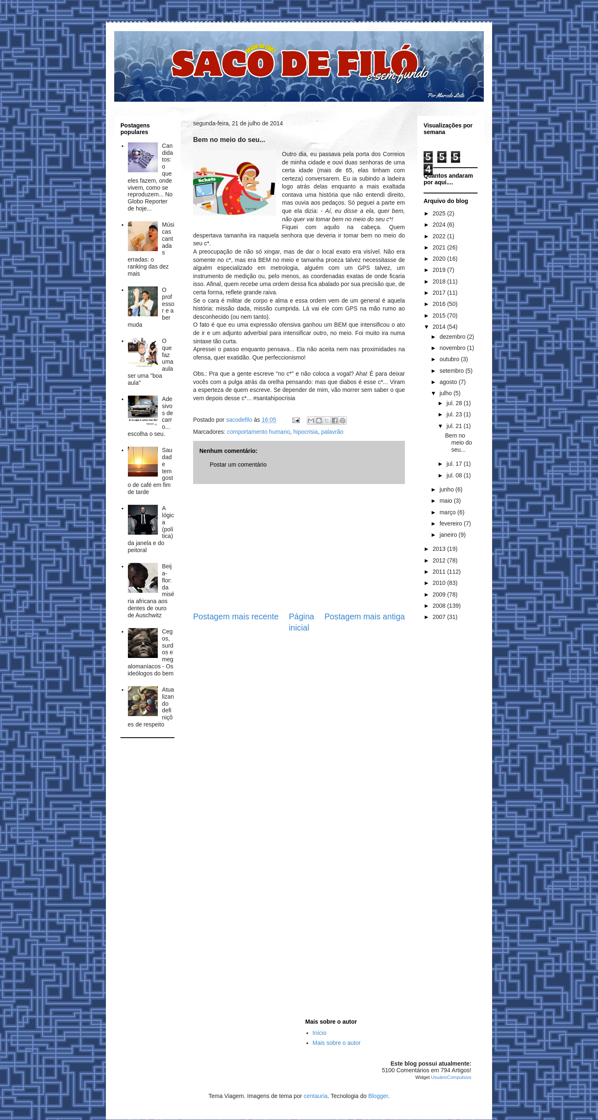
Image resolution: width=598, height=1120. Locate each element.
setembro (452, 370)
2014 (440, 326)
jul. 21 (454, 426)
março (448, 512)
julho (446, 393)
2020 (440, 258)
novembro (453, 348)
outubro (450, 359)
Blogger (378, 1096)
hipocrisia (305, 431)
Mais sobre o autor (337, 1042)
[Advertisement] (299, 547)
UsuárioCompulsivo (451, 1077)
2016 (440, 304)
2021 (440, 247)
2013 (440, 548)
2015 (440, 315)
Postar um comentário (238, 464)
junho (447, 489)
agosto (448, 382)
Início (319, 1033)
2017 (440, 292)
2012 (440, 560)
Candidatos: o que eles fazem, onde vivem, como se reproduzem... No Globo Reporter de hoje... (150, 177)
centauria (316, 1096)
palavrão (332, 431)
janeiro (448, 534)
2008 (440, 605)
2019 (440, 270)
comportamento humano (258, 431)
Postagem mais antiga (364, 616)
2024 (440, 224)
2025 (440, 213)
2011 (440, 571)
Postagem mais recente (236, 616)
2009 (440, 594)
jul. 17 (454, 463)
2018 (440, 281)
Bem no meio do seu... (458, 442)
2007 (440, 617)
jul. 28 (454, 403)
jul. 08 (454, 475)
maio (446, 500)
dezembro (453, 336)
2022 (440, 236)
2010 (440, 583)
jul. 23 (454, 414)
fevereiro (451, 523)
